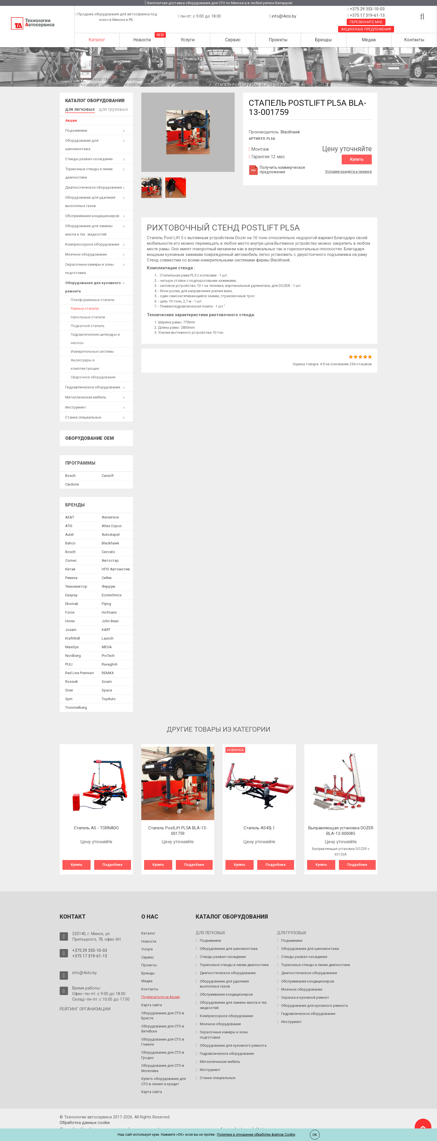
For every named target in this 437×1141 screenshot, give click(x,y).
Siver (69, 689)
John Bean (110, 620)
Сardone (72, 483)
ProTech (108, 654)
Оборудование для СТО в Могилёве (162, 1066)
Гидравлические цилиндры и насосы (95, 337)
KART (106, 628)
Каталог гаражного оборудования (120, 79)
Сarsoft (108, 474)
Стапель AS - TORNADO (96, 826)
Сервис (233, 39)
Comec (71, 559)
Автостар (110, 559)
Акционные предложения (366, 29)
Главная (70, 79)
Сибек (107, 576)
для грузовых (104, 108)
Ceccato (108, 550)
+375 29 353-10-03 (367, 8)
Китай (70, 568)
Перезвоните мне (366, 22)
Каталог (97, 39)
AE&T (69, 516)
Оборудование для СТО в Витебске (162, 1026)
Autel (69, 533)
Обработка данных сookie (85, 1120)
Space (107, 689)
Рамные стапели (191, 85)
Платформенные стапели (92, 299)
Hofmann (109, 611)
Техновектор (76, 585)
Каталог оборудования (94, 100)
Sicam (107, 680)
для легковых (77, 108)
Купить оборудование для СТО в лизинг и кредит (163, 1079)
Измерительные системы (92, 350)
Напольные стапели (88, 316)
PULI (68, 663)
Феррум (108, 585)
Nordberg (73, 654)
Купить (356, 159)
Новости (142, 39)
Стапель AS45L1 (259, 826)
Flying (106, 602)
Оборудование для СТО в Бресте (162, 1013)
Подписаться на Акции (160, 995)
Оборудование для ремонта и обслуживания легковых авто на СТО (228, 79)
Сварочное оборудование (93, 376)
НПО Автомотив (116, 568)
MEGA (107, 645)
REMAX (108, 671)
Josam (70, 628)
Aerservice (110, 516)
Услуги (188, 39)
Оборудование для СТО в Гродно (162, 1053)
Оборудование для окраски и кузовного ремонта (118, 85)
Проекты (278, 39)
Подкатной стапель (88, 325)
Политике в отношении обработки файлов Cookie (256, 1135)
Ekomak (71, 602)
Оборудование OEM (89, 437)
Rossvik (71, 680)
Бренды (323, 39)
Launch (107, 637)
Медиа (369, 39)
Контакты (414, 39)
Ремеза (71, 576)
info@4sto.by (284, 16)
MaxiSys (72, 645)
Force (69, 611)
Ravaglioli (109, 663)
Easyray (71, 594)
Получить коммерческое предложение (277, 169)
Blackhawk (290, 131)
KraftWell (72, 637)
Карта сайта (151, 1003)
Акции (71, 119)
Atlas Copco (112, 524)
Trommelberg (76, 706)
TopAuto (109, 697)
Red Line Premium (79, 671)
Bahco (70, 542)
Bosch (70, 474)
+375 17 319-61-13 (367, 15)
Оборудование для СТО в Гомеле (162, 1039)
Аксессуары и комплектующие (85, 363)
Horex (70, 620)
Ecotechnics (112, 594)
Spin (68, 697)
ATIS (68, 524)
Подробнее (113, 864)
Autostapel (111, 533)
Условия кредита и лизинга (348, 169)
